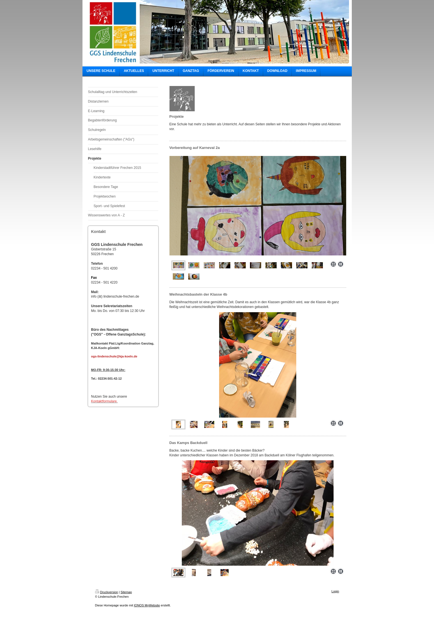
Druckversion (106, 592)
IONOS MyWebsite (147, 605)
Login (335, 591)
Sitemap (126, 592)
